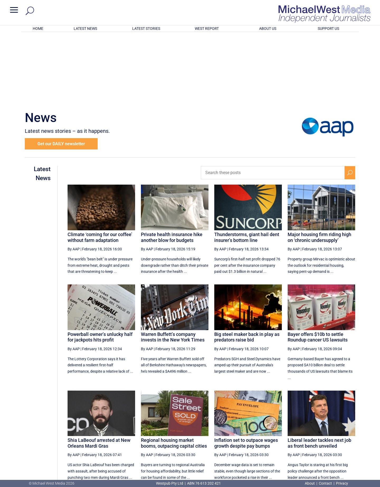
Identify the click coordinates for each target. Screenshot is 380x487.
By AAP (74, 180)
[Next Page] (337, 431)
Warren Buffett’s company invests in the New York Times (173, 268)
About (310, 483)
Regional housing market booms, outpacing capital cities (174, 374)
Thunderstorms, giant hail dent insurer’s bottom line (246, 168)
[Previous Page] (233, 431)
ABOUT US (267, 28)
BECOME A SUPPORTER (352, 451)
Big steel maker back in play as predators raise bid (246, 268)
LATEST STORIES (146, 28)
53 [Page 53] (325, 431)
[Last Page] (349, 431)
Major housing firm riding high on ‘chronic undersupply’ (319, 168)
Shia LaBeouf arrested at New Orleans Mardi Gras (99, 374)
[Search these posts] (273, 103)
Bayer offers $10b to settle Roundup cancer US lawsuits (318, 268)
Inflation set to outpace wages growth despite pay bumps (246, 374)
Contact (325, 483)
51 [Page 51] (298, 431)
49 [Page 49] (272, 431)
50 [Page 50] (285, 431)
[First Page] (221, 431)
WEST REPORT (207, 28)
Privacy (342, 483)
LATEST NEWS (85, 28)
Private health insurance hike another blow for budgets (171, 168)
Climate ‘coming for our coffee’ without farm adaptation (100, 168)
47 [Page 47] (245, 431)
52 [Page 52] (312, 431)
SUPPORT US (328, 28)
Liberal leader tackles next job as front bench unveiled (319, 374)
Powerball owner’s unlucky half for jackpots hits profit (100, 268)
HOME (38, 28)
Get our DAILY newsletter (61, 74)
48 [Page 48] (258, 431)
